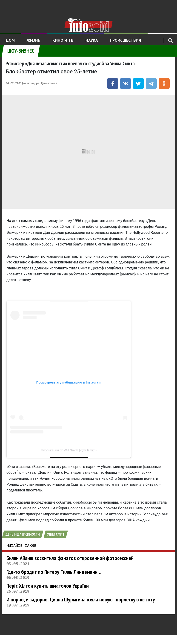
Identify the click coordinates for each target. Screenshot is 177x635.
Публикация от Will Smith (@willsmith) (69, 450)
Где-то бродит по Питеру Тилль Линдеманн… (53, 571)
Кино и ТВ (63, 40)
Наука (92, 40)
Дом (10, 40)
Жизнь (33, 40)
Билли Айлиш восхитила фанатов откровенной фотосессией (70, 558)
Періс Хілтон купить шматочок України (47, 585)
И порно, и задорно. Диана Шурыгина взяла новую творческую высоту (80, 599)
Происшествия (125, 40)
